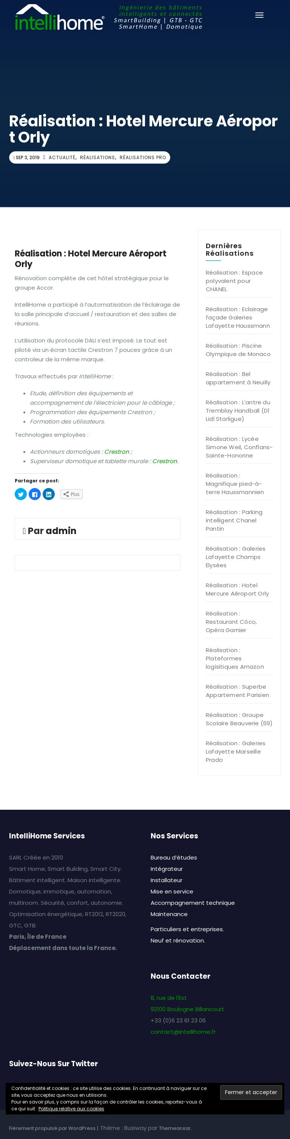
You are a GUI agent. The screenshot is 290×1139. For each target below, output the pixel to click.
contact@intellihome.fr (183, 1032)
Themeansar (175, 1128)
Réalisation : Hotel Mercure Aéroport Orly (237, 589)
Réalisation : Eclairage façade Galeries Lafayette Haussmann (238, 317)
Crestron (116, 452)
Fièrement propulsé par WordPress (53, 1128)
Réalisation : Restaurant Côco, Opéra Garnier (231, 621)
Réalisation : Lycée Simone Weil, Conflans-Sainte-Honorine (239, 447)
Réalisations (97, 157)
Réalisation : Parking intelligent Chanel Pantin (234, 520)
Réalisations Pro (143, 157)
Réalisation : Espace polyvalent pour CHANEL (234, 281)
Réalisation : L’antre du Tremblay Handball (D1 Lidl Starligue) (238, 410)
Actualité (62, 157)
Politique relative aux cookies (71, 1108)
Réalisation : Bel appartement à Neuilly (238, 378)
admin (61, 531)
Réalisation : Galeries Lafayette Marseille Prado (235, 751)
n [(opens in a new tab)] (175, 461)
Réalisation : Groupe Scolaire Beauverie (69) (239, 719)
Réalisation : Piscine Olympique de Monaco (238, 350)
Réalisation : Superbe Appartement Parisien (237, 691)
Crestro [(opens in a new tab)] (162, 461)
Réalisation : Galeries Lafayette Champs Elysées (235, 557)
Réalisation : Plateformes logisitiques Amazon (235, 658)
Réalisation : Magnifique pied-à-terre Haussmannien (235, 483)
